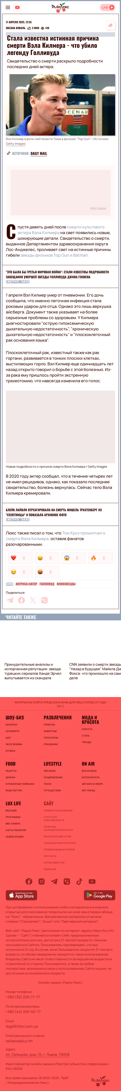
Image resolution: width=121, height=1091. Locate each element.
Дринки (10, 777)
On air (88, 763)
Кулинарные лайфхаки (20, 783)
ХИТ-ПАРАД (88, 790)
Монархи (11, 724)
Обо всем (50, 770)
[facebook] (21, 600)
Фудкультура (14, 790)
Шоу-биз (15, 717)
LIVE (105, 7)
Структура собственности (54, 818)
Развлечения (58, 717)
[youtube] (92, 881)
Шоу (8, 737)
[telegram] (10, 600)
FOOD (11, 763)
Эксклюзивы (14, 744)
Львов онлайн (15, 836)
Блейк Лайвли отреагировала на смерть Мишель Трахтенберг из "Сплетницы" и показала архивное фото (54, 512)
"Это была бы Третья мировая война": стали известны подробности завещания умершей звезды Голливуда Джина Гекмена (57, 274)
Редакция (50, 869)
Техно (47, 783)
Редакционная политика (60, 843)
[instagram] (41, 881)
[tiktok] (79, 881)
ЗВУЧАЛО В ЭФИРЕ (92, 783)
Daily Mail (39, 153)
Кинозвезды (66, 584)
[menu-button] (8, 7)
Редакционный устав (57, 836)
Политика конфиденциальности (58, 828)
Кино (9, 584)
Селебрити (12, 731)
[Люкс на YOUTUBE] (17, 7)
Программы (13, 817)
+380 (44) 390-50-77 (23, 1011)
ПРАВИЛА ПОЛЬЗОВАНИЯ (58, 810)
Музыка (10, 750)
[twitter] (33, 600)
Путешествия (52, 790)
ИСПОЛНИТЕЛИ (90, 777)
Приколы (49, 724)
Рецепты (11, 770)
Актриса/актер (26, 584)
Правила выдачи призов (59, 849)
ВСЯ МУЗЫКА (89, 770)
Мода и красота (90, 719)
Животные (50, 731)
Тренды (86, 742)
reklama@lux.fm (19, 1040)
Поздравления (53, 777)
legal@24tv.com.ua (22, 1026)
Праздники (51, 744)
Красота (87, 729)
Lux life (13, 803)
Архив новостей (54, 862)
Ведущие (11, 810)
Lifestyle (53, 763)
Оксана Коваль (15, 28)
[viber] (44, 600)
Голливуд (47, 584)
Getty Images (16, 144)
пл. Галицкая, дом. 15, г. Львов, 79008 (38, 1054)
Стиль (86, 735)
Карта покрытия (16, 830)
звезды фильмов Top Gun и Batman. (55, 255)
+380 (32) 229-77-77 (23, 996)
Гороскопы (51, 737)
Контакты (50, 856)
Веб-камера (13, 823)
